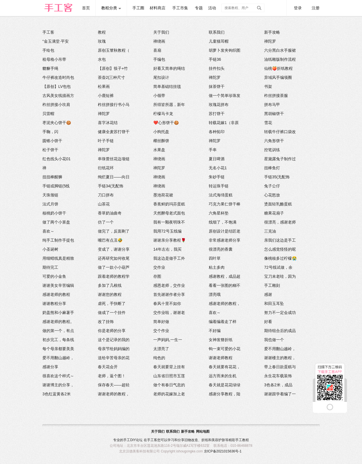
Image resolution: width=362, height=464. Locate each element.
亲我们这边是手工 (280, 240)
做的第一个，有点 (58, 330)
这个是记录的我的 (114, 339)
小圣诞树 (50, 249)
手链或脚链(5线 (56, 186)
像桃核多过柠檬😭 (280, 258)
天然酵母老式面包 (169, 213)
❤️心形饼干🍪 (166, 122)
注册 (316, 8)
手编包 (159, 59)
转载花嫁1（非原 (224, 122)
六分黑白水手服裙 (280, 50)
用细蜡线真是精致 (58, 258)
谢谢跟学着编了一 (280, 394)
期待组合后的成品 (280, 330)
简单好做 (161, 321)
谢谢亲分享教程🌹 (169, 240)
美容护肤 (218, 440)
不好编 (215, 330)
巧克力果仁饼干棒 (224, 204)
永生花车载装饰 (278, 376)
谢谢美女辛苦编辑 (58, 285)
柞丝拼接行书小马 (114, 104)
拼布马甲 (272, 104)
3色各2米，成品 (278, 385)
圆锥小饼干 (52, 140)
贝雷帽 (48, 113)
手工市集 (180, 8)
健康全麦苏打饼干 (114, 131)
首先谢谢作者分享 (169, 294)
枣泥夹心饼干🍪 (56, 122)
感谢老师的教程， (224, 303)
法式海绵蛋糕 (220, 195)
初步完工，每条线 (58, 339)
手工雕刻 (272, 285)
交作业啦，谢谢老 (169, 312)
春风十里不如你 (167, 303)
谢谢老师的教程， (114, 394)
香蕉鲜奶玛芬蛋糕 (169, 204)
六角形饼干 (274, 140)
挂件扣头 (217, 68)
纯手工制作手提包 (58, 240)
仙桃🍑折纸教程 (278, 68)
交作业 (159, 267)
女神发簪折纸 (220, 339)
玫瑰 (102, 41)
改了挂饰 (106, 321)
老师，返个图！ (112, 376)
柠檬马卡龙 (163, 113)
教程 (102, 32)
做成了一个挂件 (112, 312)
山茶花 (104, 204)
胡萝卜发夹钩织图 (224, 50)
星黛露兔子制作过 (280, 159)
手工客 (48, 32)
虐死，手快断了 (112, 303)
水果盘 (159, 150)
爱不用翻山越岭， (280, 348)
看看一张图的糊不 (224, 285)
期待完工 (50, 267)
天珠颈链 (50, 195)
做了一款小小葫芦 (114, 267)
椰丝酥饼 (161, 140)
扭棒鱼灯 (272, 168)
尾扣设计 (161, 77)
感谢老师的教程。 (58, 321)
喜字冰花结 (108, 122)
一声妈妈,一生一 (167, 339)
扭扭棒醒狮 (52, 177)
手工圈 (138, 8)
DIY (133, 440)
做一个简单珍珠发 (224, 95)
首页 (86, 8)
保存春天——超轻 (114, 385)
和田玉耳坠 (274, 303)
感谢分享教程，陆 (224, 394)
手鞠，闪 (50, 131)
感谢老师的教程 (56, 294)
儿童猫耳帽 (219, 41)
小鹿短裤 (106, 95)
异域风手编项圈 (278, 77)
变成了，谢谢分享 (114, 249)
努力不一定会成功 (280, 312)
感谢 (268, 294)
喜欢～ (48, 231)
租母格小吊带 (54, 59)
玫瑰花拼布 (219, 104)
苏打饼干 (217, 113)
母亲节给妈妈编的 (114, 348)
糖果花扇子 (274, 213)
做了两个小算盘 (56, 222)
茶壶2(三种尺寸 (111, 77)
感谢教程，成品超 (224, 276)
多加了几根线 (110, 285)
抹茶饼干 (217, 86)
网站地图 (203, 431)
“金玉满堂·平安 (55, 41)
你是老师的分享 (112, 330)
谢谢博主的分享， (58, 385)
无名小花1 (218, 168)
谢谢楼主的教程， (280, 357)
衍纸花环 (106, 168)
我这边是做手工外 (169, 258)
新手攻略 (272, 32)
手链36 (215, 59)
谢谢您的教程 (110, 294)
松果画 (104, 86)
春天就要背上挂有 (169, 367)
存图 (157, 276)
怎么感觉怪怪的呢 (280, 249)
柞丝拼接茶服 (276, 95)
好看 (268, 321)
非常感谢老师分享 (224, 240)
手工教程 (242, 440)
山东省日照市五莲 (169, 376)
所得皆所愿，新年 (169, 104)
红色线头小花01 (56, 159)
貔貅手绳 (50, 68)
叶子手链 (106, 140)
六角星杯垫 (219, 213)
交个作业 (161, 330)
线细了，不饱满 (222, 222)
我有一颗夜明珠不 (169, 222)
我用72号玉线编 (167, 231)
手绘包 (48, 50)
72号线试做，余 (278, 267)
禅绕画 (159, 41)
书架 (268, 86)
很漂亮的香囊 (220, 249)
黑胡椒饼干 (274, 113)
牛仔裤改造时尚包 (58, 77)
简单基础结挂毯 (167, 86)
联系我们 (217, 32)
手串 (213, 150)
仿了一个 (106, 222)
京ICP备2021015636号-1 (223, 451)
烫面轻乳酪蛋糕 (278, 204)
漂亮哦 (215, 294)
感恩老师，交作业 (169, 285)
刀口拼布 (106, 195)
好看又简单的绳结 (169, 68)
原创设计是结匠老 (224, 231)
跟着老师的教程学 (114, 276)
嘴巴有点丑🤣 (110, 240)
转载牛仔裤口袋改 (280, 131)
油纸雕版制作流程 (280, 59)
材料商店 (157, 8)
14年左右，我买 (167, 249)
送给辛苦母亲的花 (114, 357)
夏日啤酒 (217, 159)
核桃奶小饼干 (54, 213)
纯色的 (159, 357)
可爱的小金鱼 (54, 276)
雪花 (268, 122)
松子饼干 (50, 150)
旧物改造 (191, 440)
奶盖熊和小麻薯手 (58, 312)
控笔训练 (272, 150)
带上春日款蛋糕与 (280, 367)
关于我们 (161, 32)
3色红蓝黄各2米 (56, 394)
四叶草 (215, 258)
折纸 (204, 440)
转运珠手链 (219, 186)
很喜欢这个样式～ (58, 376)
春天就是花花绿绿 (224, 385)
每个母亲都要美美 (58, 348)
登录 (298, 8)
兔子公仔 (272, 186)
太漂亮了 (161, 348)
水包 (102, 59)
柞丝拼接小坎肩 (56, 104)
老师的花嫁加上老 (169, 394)
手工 (126, 440)
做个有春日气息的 (169, 385)
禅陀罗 (270, 41)
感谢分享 (50, 367)
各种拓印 (217, 131)
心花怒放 (272, 195)
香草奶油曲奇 (110, 213)
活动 (212, 8)
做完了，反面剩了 (114, 231)
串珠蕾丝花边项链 (114, 159)
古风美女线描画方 (58, 95)
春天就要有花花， (224, 367)
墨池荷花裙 (163, 195)
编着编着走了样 (222, 321)
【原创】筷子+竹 (113, 68)
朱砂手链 (217, 177)
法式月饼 (50, 204)
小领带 (159, 95)
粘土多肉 (217, 267)
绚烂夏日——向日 (114, 177)
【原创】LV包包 (56, 86)
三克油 (270, 231)
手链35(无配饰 (277, 177)
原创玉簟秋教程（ (114, 50)
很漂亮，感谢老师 (280, 222)
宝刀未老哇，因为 (280, 276)
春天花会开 (108, 367)
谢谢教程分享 (54, 303)
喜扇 (157, 50)
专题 (199, 8)
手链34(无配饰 (110, 186)
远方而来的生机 (222, 376)
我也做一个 (274, 339)
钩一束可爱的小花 (224, 348)
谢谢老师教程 (220, 357)
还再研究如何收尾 (114, 258)
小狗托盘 (161, 131)
